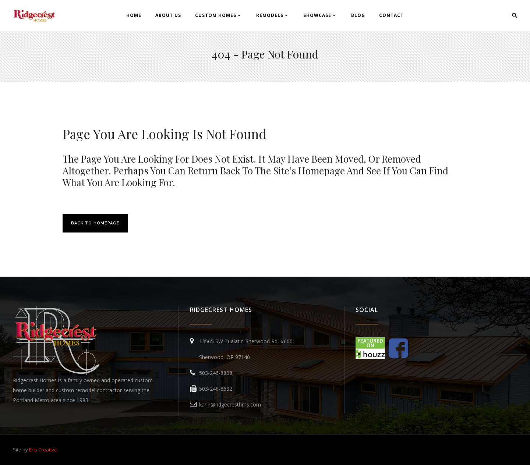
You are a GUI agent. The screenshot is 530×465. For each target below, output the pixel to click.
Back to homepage (95, 223)
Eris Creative (43, 449)
